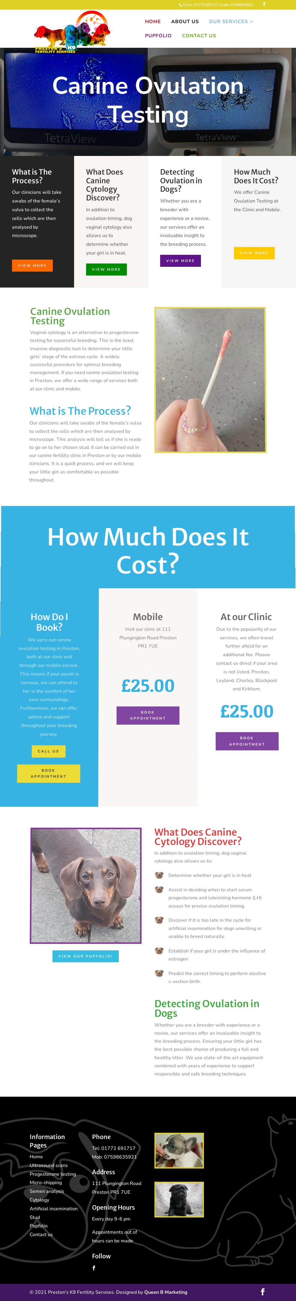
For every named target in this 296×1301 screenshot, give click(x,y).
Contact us (41, 1234)
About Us (185, 22)
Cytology (39, 1200)
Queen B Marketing (165, 1292)
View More (31, 265)
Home (153, 22)
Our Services (228, 22)
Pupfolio (158, 36)
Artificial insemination (54, 1208)
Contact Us (199, 36)
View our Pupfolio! (85, 955)
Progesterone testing (53, 1174)
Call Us (37, 735)
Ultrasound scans (49, 1165)
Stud (35, 1217)
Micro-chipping (46, 1182)
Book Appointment (148, 703)
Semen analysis (47, 1191)
